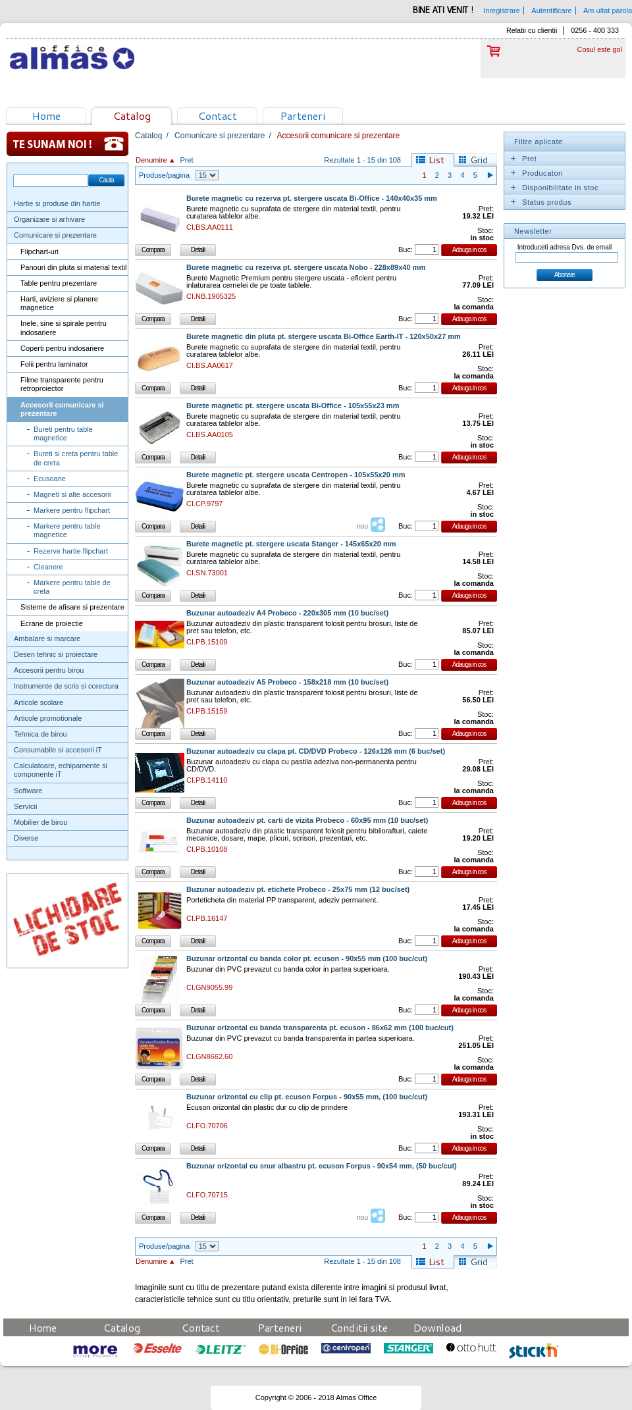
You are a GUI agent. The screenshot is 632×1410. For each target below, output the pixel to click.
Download (437, 1327)
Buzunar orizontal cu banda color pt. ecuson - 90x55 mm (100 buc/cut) (306, 958)
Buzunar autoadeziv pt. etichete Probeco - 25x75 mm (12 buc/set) (297, 889)
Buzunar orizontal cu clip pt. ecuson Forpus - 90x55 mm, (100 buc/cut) (306, 1097)
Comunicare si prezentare (55, 235)
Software (28, 791)
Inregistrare (501, 10)
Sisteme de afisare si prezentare (72, 607)
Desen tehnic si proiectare (55, 654)
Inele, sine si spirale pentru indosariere (63, 327)
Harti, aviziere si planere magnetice (59, 303)
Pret (186, 160)
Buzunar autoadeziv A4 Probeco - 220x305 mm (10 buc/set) (287, 613)
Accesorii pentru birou (49, 670)
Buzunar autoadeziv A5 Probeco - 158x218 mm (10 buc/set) (287, 682)
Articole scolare (38, 702)
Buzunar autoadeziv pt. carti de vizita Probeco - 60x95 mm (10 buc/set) (307, 820)
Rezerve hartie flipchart (71, 551)
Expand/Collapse (513, 158)
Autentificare (551, 10)
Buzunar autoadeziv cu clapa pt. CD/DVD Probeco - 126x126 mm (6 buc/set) (315, 751)
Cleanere (48, 567)
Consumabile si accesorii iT (58, 750)
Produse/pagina (164, 175)
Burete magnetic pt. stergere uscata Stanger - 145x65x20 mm (291, 544)
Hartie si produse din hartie (57, 203)
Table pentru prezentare (58, 283)
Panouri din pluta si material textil (73, 267)
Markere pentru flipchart (72, 510)
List (436, 160)
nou (362, 526)
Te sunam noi (67, 144)
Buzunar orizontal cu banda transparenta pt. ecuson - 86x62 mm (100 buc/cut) (320, 1027)
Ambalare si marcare (47, 638)
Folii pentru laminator (54, 364)
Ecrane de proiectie (51, 623)
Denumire (151, 160)
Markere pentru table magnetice (67, 530)
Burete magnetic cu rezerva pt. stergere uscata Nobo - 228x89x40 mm (305, 267)
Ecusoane (50, 479)
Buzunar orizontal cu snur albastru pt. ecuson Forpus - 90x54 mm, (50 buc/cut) (321, 1166)
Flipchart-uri (39, 251)
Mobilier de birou (40, 822)
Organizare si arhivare (49, 219)
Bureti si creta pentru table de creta (76, 458)
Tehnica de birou (40, 734)
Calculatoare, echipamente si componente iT (60, 770)
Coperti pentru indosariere (62, 348)
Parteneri (302, 115)
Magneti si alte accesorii (72, 494)
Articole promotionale (48, 718)
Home (46, 115)
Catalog (132, 115)
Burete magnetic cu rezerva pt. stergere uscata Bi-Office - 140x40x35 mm (311, 198)
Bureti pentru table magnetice (63, 433)
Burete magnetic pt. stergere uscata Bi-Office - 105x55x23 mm (292, 405)
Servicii (25, 806)
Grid (479, 160)
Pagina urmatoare (489, 175)
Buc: (405, 249)
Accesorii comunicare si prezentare (62, 409)
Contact (217, 115)
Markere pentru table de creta (72, 587)
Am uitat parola (607, 10)
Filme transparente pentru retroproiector (61, 384)
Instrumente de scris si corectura (66, 686)
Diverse (26, 838)
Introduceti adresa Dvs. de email (564, 247)
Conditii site (359, 1327)
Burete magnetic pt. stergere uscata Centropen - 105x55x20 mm (296, 475)
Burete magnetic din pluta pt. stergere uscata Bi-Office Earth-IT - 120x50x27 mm (323, 336)
